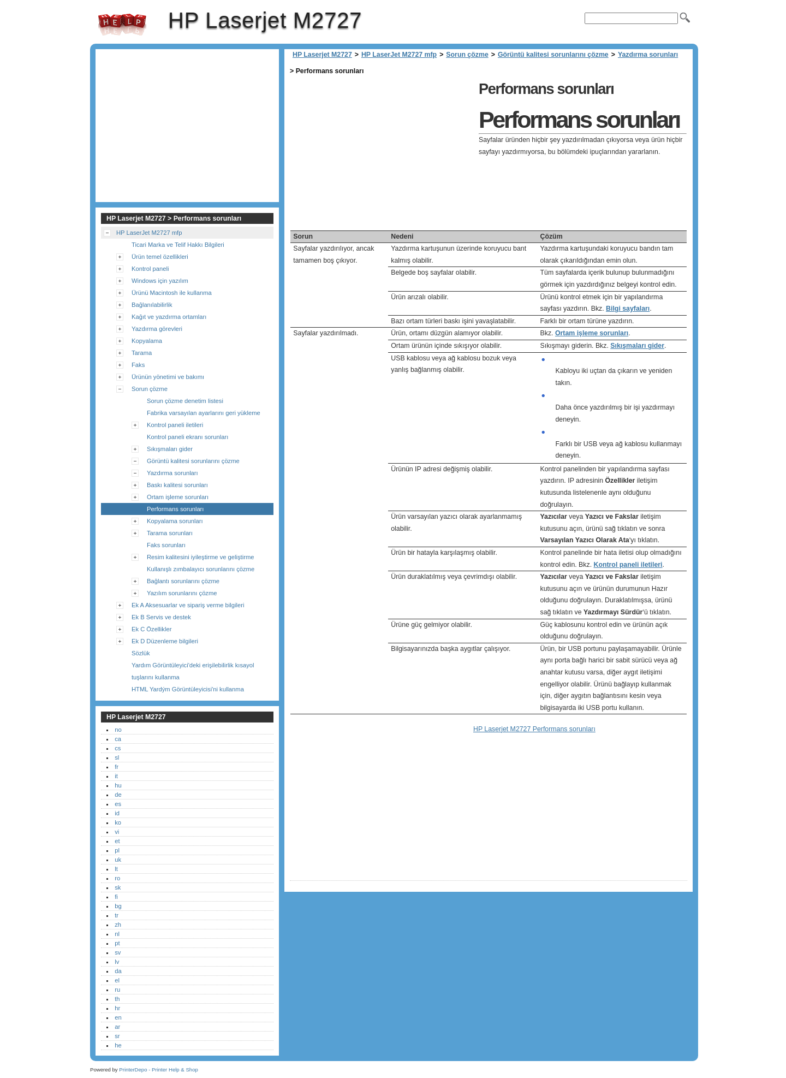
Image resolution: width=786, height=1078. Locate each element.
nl (117, 934)
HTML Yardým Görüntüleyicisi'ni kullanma (188, 689)
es (118, 804)
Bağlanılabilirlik (152, 304)
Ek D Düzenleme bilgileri (165, 641)
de (118, 794)
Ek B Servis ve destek (161, 617)
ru (117, 989)
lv (117, 961)
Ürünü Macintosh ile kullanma (172, 292)
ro (117, 878)
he (118, 1045)
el (117, 980)
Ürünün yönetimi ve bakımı (168, 377)
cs (118, 748)
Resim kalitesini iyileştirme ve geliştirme (200, 557)
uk (118, 859)
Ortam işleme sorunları (591, 333)
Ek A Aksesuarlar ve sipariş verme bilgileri (188, 605)
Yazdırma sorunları (648, 54)
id (117, 813)
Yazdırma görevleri (157, 328)
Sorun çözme (467, 54)
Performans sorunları (175, 509)
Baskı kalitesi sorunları (177, 485)
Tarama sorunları (170, 533)
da (118, 971)
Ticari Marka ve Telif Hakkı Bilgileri (178, 244)
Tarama (142, 353)
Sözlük (141, 653)
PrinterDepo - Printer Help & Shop (158, 1070)
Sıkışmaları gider (637, 346)
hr (117, 1008)
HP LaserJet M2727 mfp (399, 54)
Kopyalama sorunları (175, 521)
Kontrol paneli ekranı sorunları (187, 437)
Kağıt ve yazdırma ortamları (169, 316)
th (117, 999)
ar (117, 1026)
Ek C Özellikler (151, 629)
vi (117, 831)
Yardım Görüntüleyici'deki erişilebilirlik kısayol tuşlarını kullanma (193, 671)
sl (117, 757)
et (117, 841)
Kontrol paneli (150, 268)
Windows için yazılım (160, 280)
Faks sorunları (166, 545)
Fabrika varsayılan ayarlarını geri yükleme (203, 413)
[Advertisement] (381, 154)
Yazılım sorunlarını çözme (182, 593)
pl (117, 850)
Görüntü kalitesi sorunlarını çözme (553, 54)
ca (118, 739)
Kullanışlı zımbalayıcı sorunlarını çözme (200, 569)
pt (117, 943)
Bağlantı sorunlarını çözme (183, 581)
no (118, 729)
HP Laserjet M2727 (122, 24)
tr (116, 915)
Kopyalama (147, 340)
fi (116, 896)
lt (116, 869)
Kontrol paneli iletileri (628, 564)
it (116, 776)
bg (118, 906)
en (118, 1017)
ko (118, 822)
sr (117, 1036)
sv (118, 952)
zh (118, 924)
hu (118, 785)
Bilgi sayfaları (628, 308)
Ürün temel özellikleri (160, 256)
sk (118, 887)
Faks (138, 365)
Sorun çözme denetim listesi (185, 401)
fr (116, 766)
